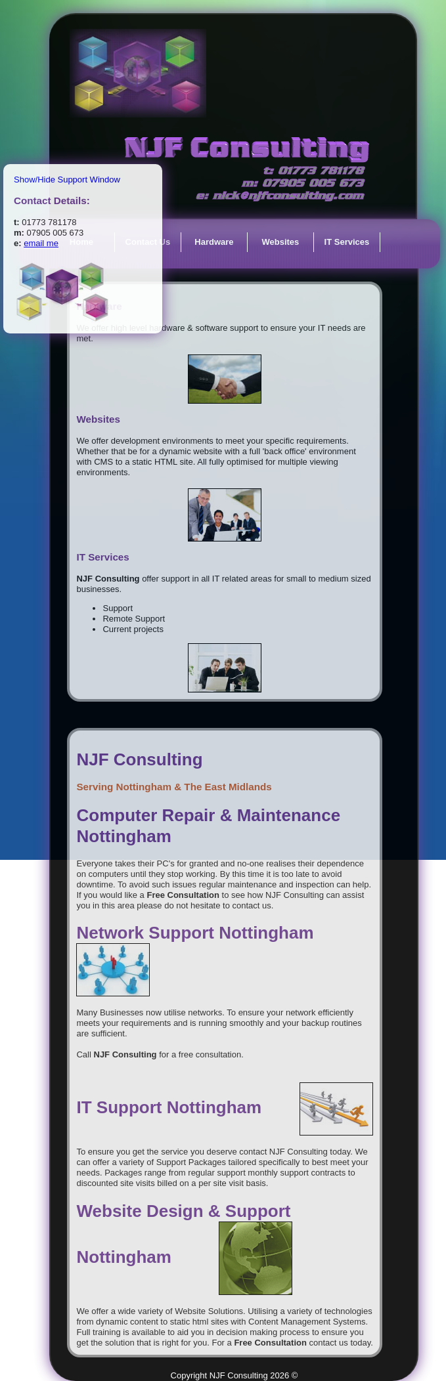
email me (41, 243)
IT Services (347, 242)
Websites (280, 242)
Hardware (213, 242)
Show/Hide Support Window (67, 179)
